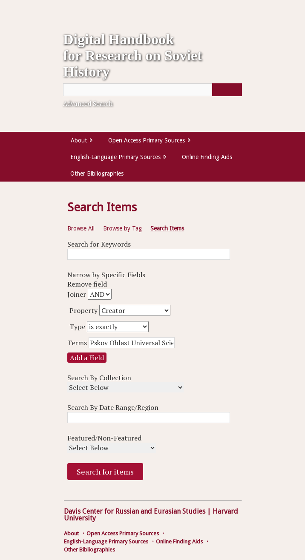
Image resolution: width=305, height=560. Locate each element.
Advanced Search (87, 103)
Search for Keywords (99, 244)
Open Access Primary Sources (146, 140)
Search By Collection (99, 377)
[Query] (152, 89)
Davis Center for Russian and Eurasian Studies (134, 511)
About (79, 140)
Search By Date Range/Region (112, 407)
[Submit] (227, 89)
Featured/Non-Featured (104, 438)
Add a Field (87, 357)
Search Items (167, 228)
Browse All (81, 228)
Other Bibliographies (97, 173)
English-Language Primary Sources (115, 157)
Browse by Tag (122, 228)
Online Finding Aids (207, 157)
